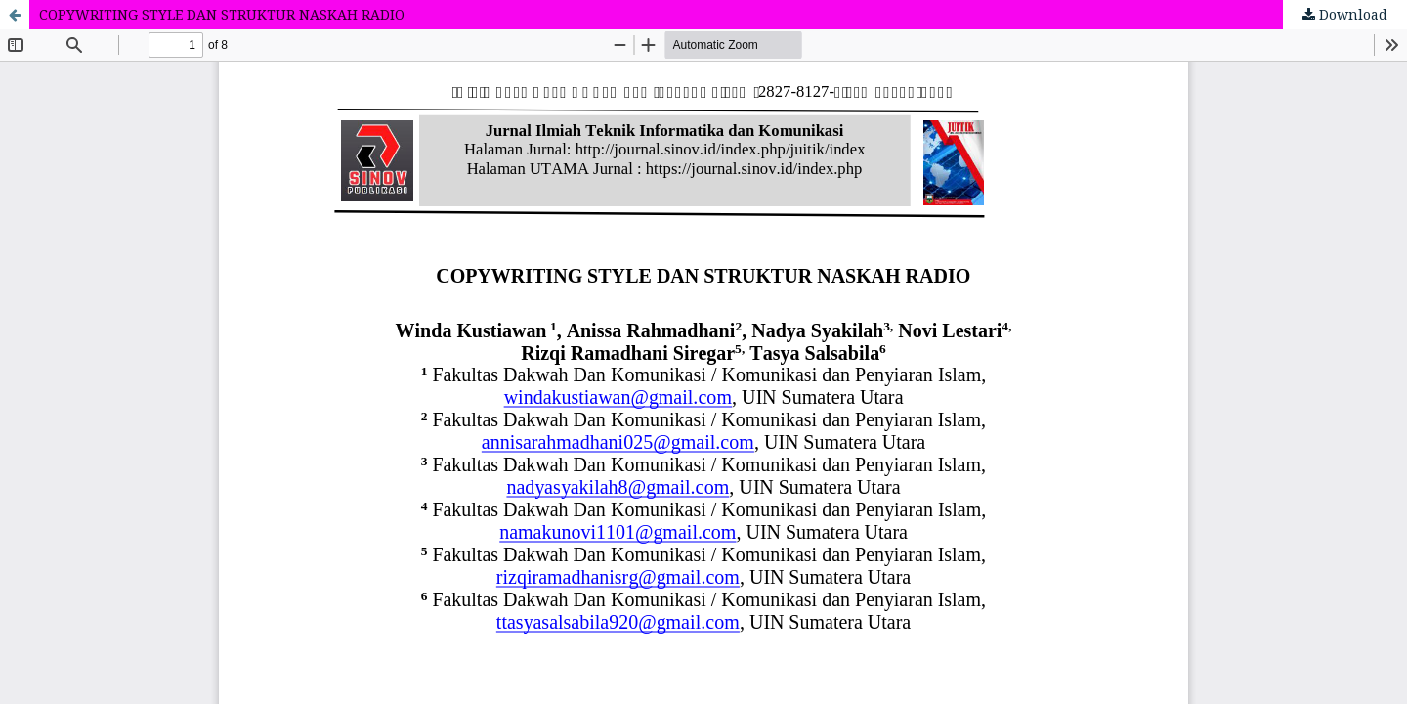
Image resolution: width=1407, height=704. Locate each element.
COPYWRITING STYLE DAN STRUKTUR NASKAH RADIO (222, 14)
